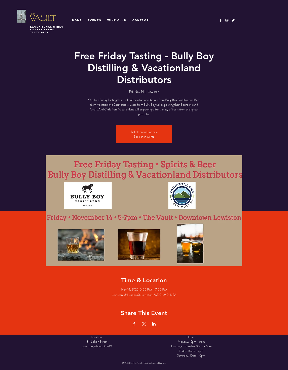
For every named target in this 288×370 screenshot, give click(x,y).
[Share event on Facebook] (134, 324)
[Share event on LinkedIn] (154, 324)
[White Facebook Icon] (221, 20)
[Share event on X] (144, 324)
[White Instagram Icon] (227, 20)
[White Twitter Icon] (233, 20)
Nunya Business (158, 363)
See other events (144, 136)
